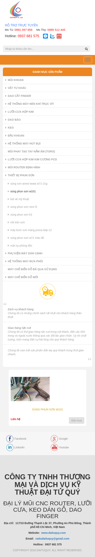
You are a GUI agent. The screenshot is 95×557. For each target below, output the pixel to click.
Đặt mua (76, 420)
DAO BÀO (14, 119)
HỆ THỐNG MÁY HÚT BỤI (24, 143)
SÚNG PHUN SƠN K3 (21, 214)
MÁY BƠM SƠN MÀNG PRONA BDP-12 (31, 230)
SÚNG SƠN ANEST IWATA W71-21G (28, 183)
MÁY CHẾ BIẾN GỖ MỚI (23, 277)
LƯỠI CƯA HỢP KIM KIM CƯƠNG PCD (32, 159)
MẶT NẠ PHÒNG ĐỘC (21, 245)
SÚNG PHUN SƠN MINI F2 (23, 206)
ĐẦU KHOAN (16, 135)
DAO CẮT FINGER (19, 95)
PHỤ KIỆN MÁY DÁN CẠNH (25, 253)
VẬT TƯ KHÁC (17, 87)
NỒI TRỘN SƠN (17, 222)
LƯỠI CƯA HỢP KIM (21, 111)
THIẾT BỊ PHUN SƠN (21, 175)
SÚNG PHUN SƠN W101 (23, 191)
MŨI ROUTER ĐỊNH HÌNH (24, 167)
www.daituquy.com (54, 532)
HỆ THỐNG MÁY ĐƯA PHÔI (25, 261)
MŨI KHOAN (16, 80)
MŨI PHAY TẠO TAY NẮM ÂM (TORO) (31, 151)
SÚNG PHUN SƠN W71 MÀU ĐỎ (27, 237)
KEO (11, 127)
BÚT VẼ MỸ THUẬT (19, 199)
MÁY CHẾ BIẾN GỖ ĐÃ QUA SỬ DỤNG (32, 269)
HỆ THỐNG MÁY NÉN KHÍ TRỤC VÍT (31, 103)
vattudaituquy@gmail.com (52, 538)
